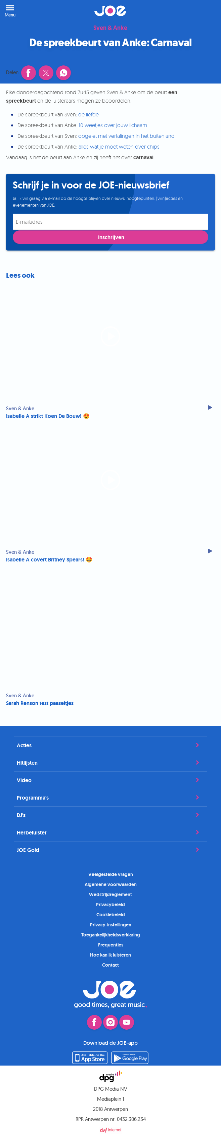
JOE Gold (111, 850)
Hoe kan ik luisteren (110, 955)
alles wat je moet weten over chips (119, 146)
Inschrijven (111, 237)
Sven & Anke (110, 28)
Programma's (111, 797)
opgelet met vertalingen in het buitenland (126, 135)
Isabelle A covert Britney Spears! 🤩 (49, 559)
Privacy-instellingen (110, 925)
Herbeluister (111, 832)
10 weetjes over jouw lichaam (113, 125)
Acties (111, 745)
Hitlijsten (111, 762)
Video (111, 780)
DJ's (111, 815)
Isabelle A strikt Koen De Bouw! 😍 (48, 416)
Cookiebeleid (110, 915)
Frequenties (110, 945)
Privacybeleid (110, 905)
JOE (110, 10)
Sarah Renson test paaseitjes (40, 703)
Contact (110, 965)
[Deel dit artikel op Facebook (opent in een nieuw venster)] (28, 72)
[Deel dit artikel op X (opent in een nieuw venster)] (46, 72)
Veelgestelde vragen (110, 874)
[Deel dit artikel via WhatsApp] (63, 72)
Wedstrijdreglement (110, 894)
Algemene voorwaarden (111, 884)
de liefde (88, 114)
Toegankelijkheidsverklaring (110, 935)
